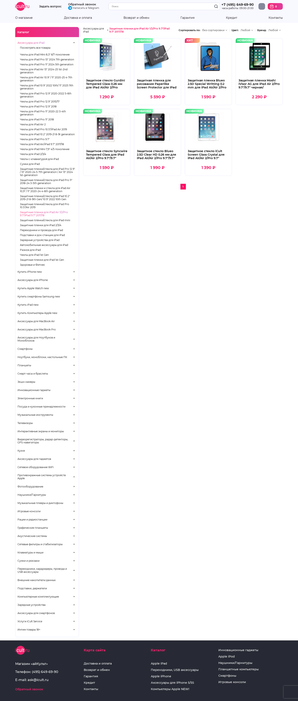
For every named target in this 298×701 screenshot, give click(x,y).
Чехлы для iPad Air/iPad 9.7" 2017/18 (42, 144)
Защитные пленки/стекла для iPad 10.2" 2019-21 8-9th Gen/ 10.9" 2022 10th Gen (45, 198)
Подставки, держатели (32, 588)
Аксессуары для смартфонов (36, 613)
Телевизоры (25, 423)
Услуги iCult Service (29, 621)
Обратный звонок (82, 4)
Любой (245, 30)
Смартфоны (25, 348)
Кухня (21, 450)
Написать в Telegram (83, 7)
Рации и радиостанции (32, 519)
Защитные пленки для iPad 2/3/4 (40, 225)
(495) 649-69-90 (45, 672)
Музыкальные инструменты (35, 414)
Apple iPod (226, 656)
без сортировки (213, 30)
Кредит (231, 17)
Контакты (276, 17)
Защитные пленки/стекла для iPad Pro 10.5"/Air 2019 (44, 206)
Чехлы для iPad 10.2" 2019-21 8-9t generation (47, 134)
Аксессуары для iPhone (32, 280)
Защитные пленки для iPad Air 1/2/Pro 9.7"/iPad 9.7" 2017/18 (44, 214)
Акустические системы (32, 536)
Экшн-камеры (26, 381)
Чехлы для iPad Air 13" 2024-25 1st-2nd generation (44, 71)
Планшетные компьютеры (238, 669)
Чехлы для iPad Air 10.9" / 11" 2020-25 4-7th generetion (46, 79)
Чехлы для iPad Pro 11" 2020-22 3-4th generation (43, 113)
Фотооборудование (30, 486)
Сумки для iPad (30, 164)
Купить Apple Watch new (33, 288)
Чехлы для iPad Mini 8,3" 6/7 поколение (45, 54)
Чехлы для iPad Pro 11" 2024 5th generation (46, 64)
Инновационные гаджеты (33, 390)
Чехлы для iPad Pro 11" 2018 (37, 119)
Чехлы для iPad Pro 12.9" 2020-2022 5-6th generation (45, 95)
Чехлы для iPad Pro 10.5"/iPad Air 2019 (43, 129)
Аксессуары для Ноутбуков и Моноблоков (36, 339)
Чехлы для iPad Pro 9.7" (35, 139)
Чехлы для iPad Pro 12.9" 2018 (38, 106)
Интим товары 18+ (28, 629)
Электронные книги (30, 398)
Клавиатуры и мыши (30, 552)
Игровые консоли (29, 511)
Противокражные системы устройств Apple (41, 477)
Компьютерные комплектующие (38, 596)
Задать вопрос (50, 6)
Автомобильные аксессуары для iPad (44, 245)
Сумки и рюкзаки (28, 560)
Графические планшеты (32, 527)
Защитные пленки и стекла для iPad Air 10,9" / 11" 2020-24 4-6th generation (45, 190)
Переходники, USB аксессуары (175, 670)
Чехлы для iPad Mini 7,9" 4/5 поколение (44, 149)
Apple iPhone (161, 676)
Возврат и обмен (136, 17)
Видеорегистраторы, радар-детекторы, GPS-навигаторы (42, 441)
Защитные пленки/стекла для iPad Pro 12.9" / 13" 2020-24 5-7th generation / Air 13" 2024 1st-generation (47, 172)
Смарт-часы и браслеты (32, 373)
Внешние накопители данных (36, 580)
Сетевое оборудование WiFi (35, 467)
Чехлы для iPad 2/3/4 (33, 154)
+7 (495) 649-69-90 (237, 4)
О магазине (24, 17)
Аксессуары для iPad (30, 42)
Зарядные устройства (31, 604)
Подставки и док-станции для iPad (42, 235)
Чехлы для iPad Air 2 (33, 124)
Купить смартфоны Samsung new (38, 296)
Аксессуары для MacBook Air (36, 321)
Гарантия (187, 17)
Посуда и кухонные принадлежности (41, 406)
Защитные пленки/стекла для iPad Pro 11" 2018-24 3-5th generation (46, 181)
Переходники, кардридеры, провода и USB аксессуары (42, 570)
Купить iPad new (28, 304)
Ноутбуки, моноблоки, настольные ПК (42, 357)
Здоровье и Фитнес (32, 264)
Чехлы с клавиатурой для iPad (39, 159)
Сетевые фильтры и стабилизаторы (40, 544)
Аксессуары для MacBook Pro (36, 329)
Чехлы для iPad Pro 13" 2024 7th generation (47, 59)
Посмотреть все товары (35, 47)
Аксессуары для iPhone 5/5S (172, 682)
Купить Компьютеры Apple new (37, 313)
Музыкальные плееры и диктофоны (40, 503)
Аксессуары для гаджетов (34, 458)
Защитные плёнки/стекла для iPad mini (45, 220)
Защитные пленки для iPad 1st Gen (42, 259)
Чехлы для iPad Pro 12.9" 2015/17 (39, 101)
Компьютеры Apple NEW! (170, 689)
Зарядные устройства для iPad (39, 240)
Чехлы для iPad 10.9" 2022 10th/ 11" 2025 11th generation (46, 87)
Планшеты (24, 365)
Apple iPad (159, 663)
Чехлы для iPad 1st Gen (34, 254)
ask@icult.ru (38, 680)
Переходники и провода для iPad (41, 230)
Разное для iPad (30, 249)
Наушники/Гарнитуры (31, 494)
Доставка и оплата (78, 17)
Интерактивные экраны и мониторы (40, 431)
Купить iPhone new (29, 271)
